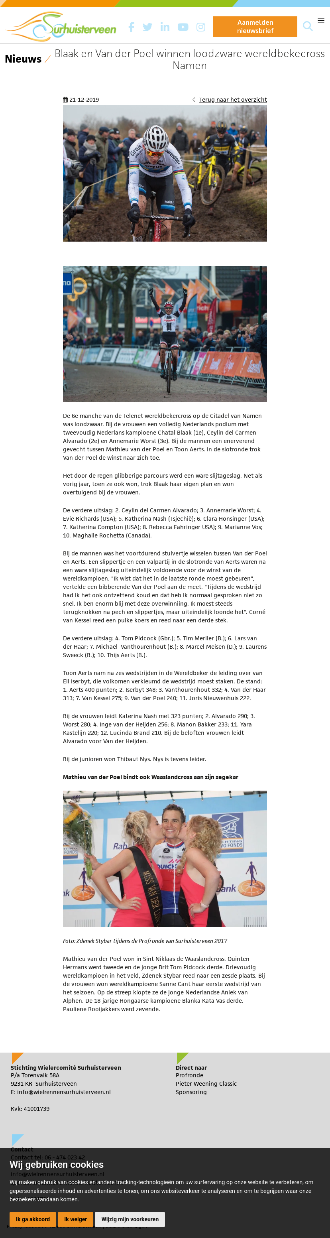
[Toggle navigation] (321, 20)
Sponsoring (191, 1092)
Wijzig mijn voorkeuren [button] (130, 1219)
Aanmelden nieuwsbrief (255, 26)
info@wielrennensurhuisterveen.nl (64, 1092)
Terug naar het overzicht (233, 99)
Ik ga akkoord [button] (33, 1219)
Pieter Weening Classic (206, 1083)
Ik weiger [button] (75, 1219)
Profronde (189, 1075)
